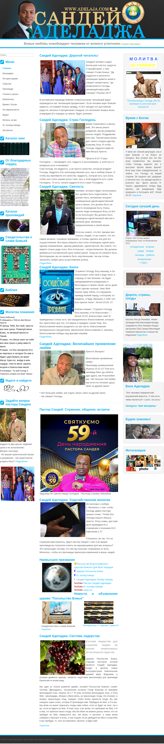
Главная (7, 68)
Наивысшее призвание (57, 559)
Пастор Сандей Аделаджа (92, 583)
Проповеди (8, 89)
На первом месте (11, 110)
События (7, 84)
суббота (150, 255)
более (88, 699)
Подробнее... (46, 263)
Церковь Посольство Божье (90, 571)
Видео (6, 115)
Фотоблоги (8, 130)
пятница (139, 255)
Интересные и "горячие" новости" (101, 625)
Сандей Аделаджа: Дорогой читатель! (69, 55)
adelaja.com (83, 590)
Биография (8, 73)
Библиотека (8, 99)
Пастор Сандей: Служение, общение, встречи (75, 409)
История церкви (10, 78)
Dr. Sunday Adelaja (85, 575)
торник (150, 246)
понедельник (137, 246)
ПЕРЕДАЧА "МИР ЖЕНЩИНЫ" (141, 406)
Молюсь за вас (10, 120)
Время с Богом (10, 104)
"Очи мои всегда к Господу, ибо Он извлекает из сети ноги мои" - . (143, 104)
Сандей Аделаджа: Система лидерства (70, 636)
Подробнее (136, 195)
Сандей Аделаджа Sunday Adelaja (93, 579)
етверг (150, 251)
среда (141, 251)
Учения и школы (10, 94)
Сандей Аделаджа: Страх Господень (68, 120)
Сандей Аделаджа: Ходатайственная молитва (75, 500)
